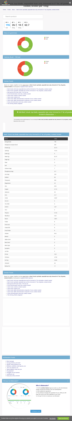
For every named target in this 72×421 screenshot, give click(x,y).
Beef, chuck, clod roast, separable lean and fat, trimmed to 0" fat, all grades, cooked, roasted (29, 89)
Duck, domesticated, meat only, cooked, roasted (18, 93)
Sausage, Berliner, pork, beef (13, 361)
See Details (52, 418)
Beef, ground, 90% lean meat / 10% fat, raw (17, 92)
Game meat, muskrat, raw (13, 97)
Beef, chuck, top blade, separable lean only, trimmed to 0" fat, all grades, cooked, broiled (37, 9)
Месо (13, 9)
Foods (9, 9)
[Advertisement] (36, 310)
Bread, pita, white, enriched (13, 374)
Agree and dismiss (63, 418)
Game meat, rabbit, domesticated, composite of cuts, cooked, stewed (24, 100)
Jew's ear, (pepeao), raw (12, 366)
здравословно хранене (26, 86)
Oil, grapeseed (10, 369)
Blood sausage (10, 359)
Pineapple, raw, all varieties (13, 371)
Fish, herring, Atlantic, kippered (14, 103)
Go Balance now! (35, 409)
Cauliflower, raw (10, 372)
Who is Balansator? (42, 384)
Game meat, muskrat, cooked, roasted (16, 95)
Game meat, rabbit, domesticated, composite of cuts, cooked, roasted (24, 98)
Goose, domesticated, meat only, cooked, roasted (19, 101)
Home (4, 9)
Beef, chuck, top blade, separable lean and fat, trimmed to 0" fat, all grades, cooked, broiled (29, 90)
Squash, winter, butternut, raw (14, 363)
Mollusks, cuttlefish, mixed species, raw (16, 364)
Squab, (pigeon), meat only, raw (14, 367)
